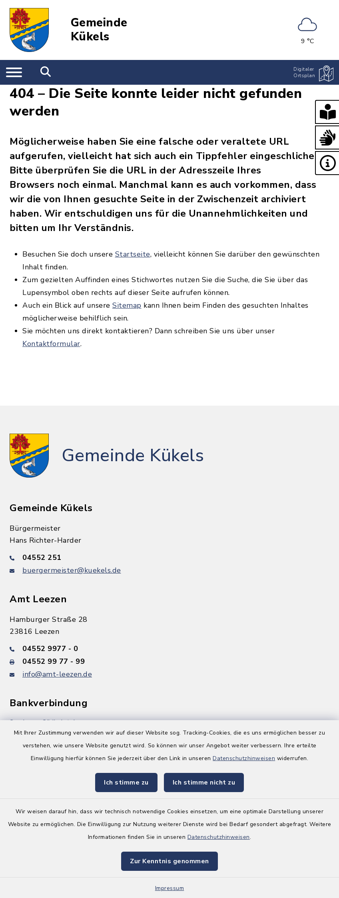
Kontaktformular (51, 343)
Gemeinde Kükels (99, 30)
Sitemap (127, 305)
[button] (327, 112)
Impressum (169, 888)
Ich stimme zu (126, 782)
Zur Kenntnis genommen (169, 861)
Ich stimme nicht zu (204, 782)
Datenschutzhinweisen (244, 758)
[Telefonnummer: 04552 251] (169, 557)
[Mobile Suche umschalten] (45, 72)
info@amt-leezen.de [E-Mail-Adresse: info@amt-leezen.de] (57, 674)
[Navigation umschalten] (14, 72)
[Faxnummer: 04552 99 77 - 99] (169, 661)
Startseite (132, 254)
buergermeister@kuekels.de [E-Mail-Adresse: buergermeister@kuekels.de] (71, 570)
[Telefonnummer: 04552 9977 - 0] (169, 648)
